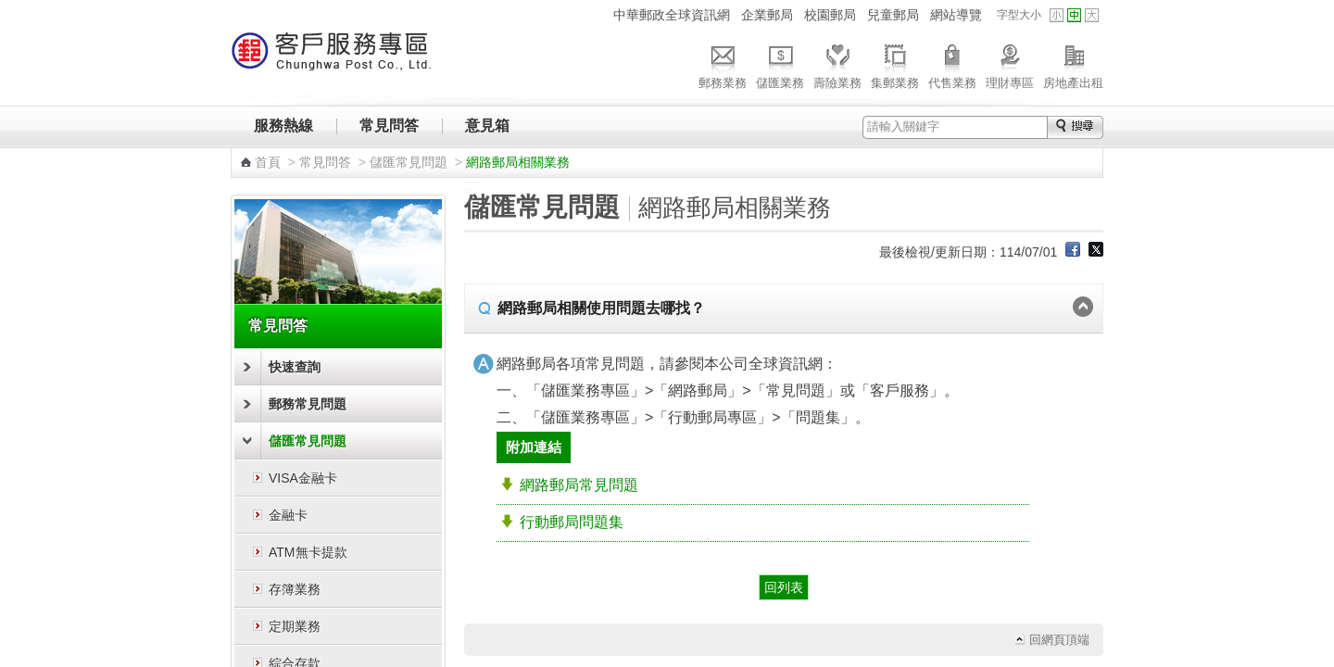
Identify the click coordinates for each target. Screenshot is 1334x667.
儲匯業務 (780, 64)
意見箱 (487, 125)
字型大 (1092, 15)
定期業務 (295, 626)
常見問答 (389, 125)
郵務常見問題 (307, 403)
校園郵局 (830, 14)
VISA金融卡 (303, 478)
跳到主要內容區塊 (9, 9)
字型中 (1074, 15)
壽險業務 (837, 64)
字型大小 (1019, 14)
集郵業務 (895, 64)
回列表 (783, 587)
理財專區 (1010, 64)
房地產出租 (1073, 64)
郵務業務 (722, 64)
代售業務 (952, 64)
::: (596, 14)
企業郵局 (767, 14)
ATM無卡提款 (308, 552)
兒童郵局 (893, 14)
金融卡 (288, 515)
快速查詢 (295, 366)
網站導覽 (956, 14)
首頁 (268, 162)
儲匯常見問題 (408, 162)
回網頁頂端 (1059, 640)
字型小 (1056, 15)
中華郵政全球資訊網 (671, 14)
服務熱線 (283, 125)
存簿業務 (295, 589)
